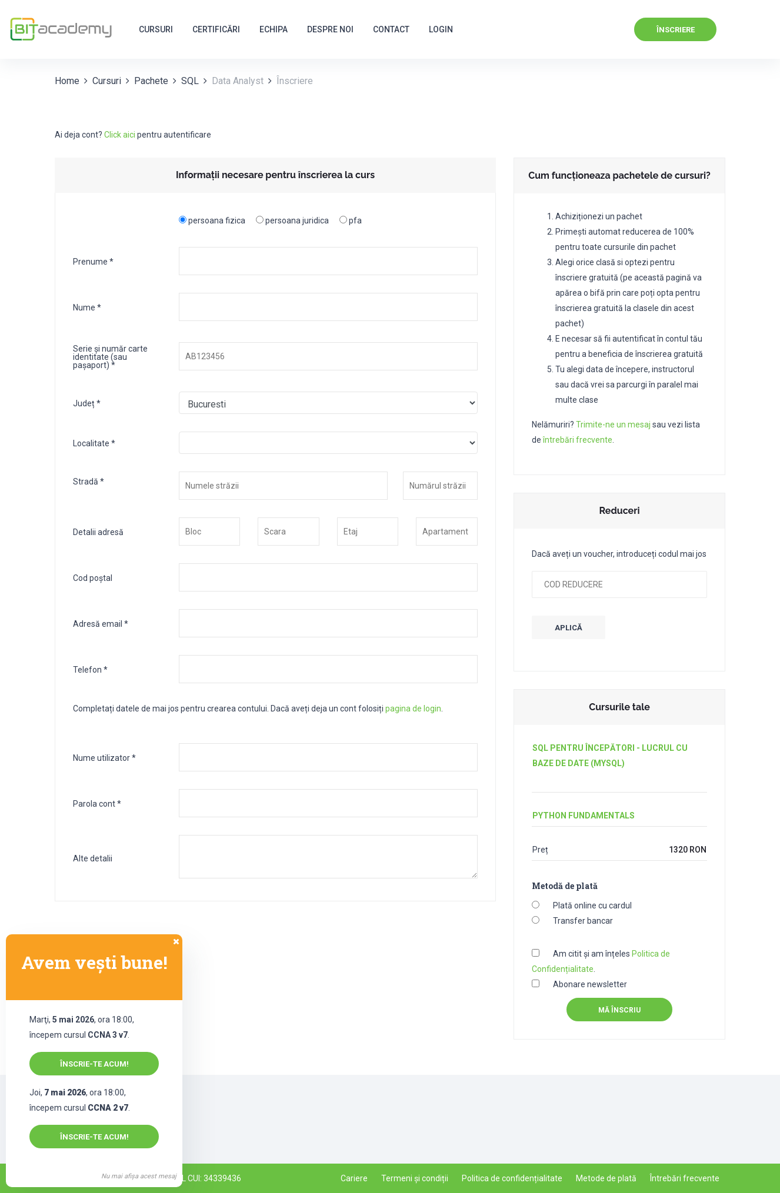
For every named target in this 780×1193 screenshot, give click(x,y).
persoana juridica (297, 220)
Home (67, 80)
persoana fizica (216, 220)
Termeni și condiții (414, 1178)
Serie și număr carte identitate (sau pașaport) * (110, 356)
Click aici (119, 134)
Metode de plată (606, 1178)
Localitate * (94, 443)
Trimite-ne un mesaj (613, 424)
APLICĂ (568, 627)
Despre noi (330, 29)
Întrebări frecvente (684, 1178)
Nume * (87, 307)
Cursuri (156, 29)
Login (441, 29)
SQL (190, 80)
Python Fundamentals (583, 815)
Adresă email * (100, 623)
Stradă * (88, 481)
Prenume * (93, 261)
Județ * (87, 403)
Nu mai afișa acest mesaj (138, 1176)
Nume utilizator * (104, 757)
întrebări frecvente (577, 440)
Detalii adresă (98, 531)
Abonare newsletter (590, 984)
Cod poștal (92, 577)
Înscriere (675, 29)
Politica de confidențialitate (512, 1178)
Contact (391, 29)
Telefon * (90, 669)
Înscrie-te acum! (94, 1064)
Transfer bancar (583, 920)
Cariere (354, 1178)
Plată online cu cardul (592, 905)
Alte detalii (92, 858)
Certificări (216, 29)
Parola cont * (97, 803)
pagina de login (413, 708)
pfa (355, 220)
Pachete (151, 80)
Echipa (273, 29)
